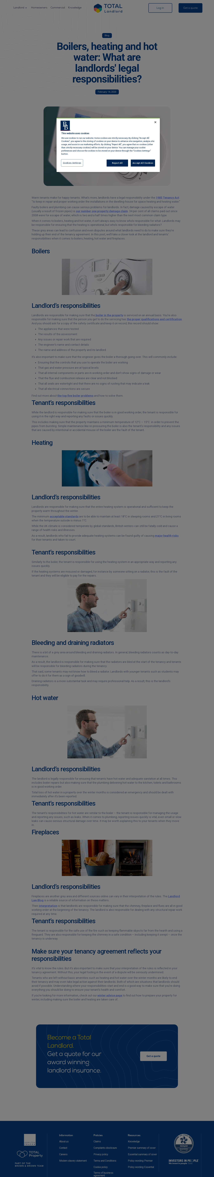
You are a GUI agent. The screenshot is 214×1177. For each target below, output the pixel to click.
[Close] (155, 122)
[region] (108, 145)
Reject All (117, 163)
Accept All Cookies (142, 163)
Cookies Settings (72, 163)
